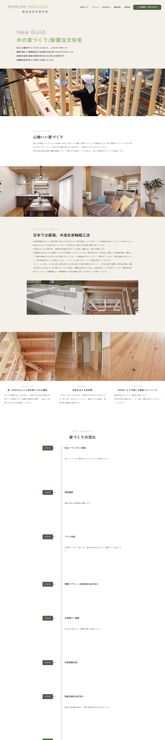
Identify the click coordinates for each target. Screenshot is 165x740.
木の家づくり (84, 7)
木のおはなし (106, 7)
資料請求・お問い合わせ (147, 7)
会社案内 (127, 7)
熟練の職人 (117, 7)
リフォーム (95, 7)
